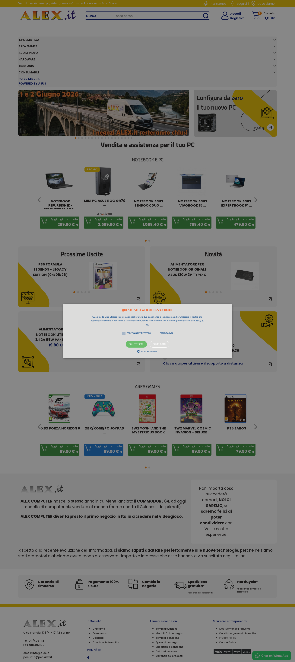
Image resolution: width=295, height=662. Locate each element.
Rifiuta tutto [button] (159, 344)
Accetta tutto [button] (136, 344)
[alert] (147, 331)
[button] (147, 331)
